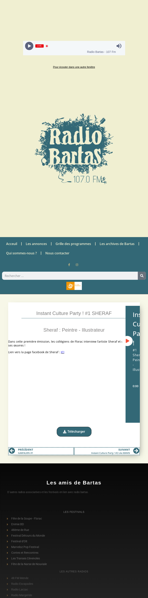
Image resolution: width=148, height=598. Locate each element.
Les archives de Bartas (117, 244)
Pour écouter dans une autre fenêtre (74, 67)
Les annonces (36, 244)
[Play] (29, 46)
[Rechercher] (142, 276)
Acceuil (11, 244)
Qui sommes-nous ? (21, 253)
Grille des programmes (73, 244)
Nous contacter (57, 253)
